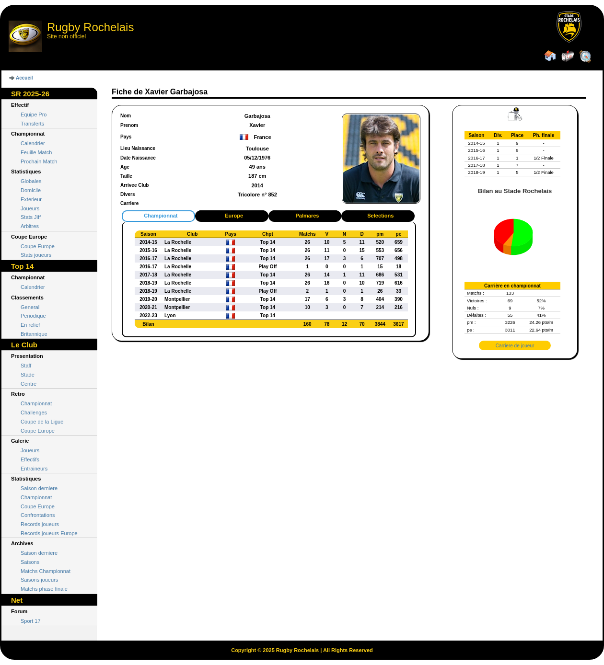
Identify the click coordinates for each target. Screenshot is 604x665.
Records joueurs (40, 524)
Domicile (31, 190)
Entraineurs (34, 468)
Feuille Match (36, 152)
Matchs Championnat (45, 571)
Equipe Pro (33, 114)
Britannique (34, 334)
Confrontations (38, 515)
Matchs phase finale (44, 589)
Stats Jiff (31, 217)
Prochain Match (39, 161)
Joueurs (30, 208)
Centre (28, 384)
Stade (28, 375)
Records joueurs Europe (49, 533)
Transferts (32, 123)
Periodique (33, 316)
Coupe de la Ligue (42, 421)
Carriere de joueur (515, 345)
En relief (30, 325)
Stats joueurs (36, 255)
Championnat (36, 403)
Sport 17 (31, 621)
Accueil (24, 77)
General (30, 307)
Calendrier (33, 143)
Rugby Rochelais (90, 27)
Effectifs (30, 459)
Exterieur (31, 199)
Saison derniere (39, 488)
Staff (26, 365)
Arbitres (30, 226)
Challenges (34, 412)
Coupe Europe (38, 246)
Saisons (30, 562)
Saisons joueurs (39, 580)
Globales (31, 181)
